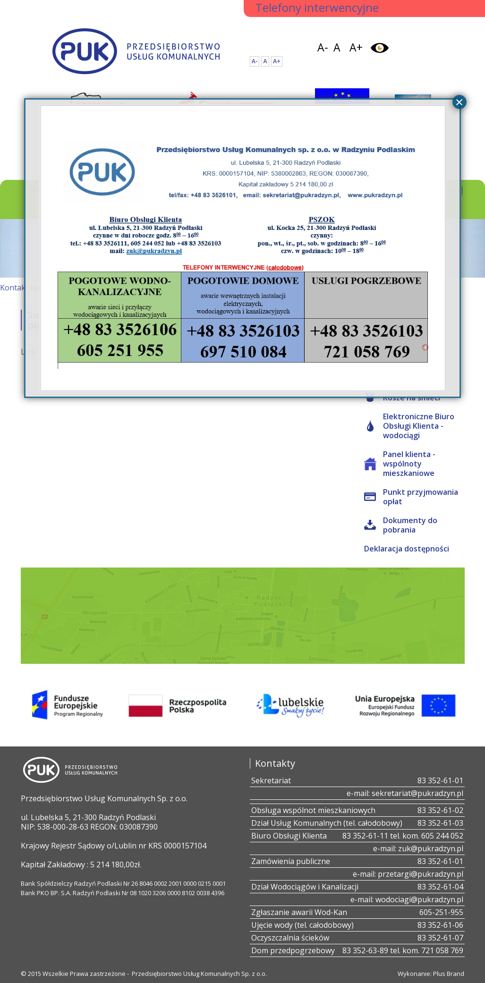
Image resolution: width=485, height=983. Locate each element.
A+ (356, 47)
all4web (425, 348)
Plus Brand (448, 973)
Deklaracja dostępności (406, 548)
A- (322, 47)
